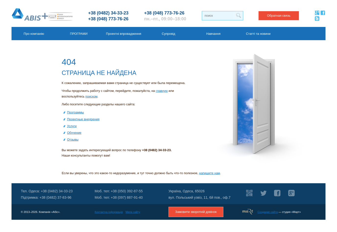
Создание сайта (268, 211)
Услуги (72, 126)
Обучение (74, 132)
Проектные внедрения (83, 119)
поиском (91, 96)
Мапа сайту (132, 211)
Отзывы (73, 139)
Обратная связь (278, 15)
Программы (75, 112)
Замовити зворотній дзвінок (196, 212)
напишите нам (209, 173)
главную (162, 91)
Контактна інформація (109, 211)
